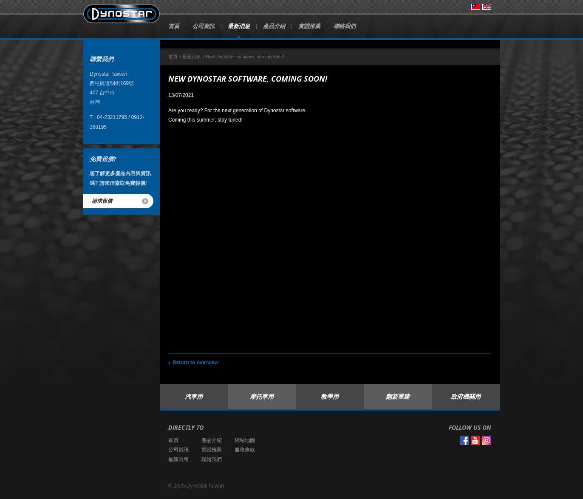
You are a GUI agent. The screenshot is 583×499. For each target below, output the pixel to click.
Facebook (464, 440)
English (486, 7)
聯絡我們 (345, 26)
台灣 (475, 7)
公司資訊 (203, 26)
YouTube (475, 440)
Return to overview (195, 363)
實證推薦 (309, 26)
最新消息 (239, 26)
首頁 (173, 26)
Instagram (486, 440)
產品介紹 (274, 26)
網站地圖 (245, 440)
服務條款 (245, 450)
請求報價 (102, 200)
